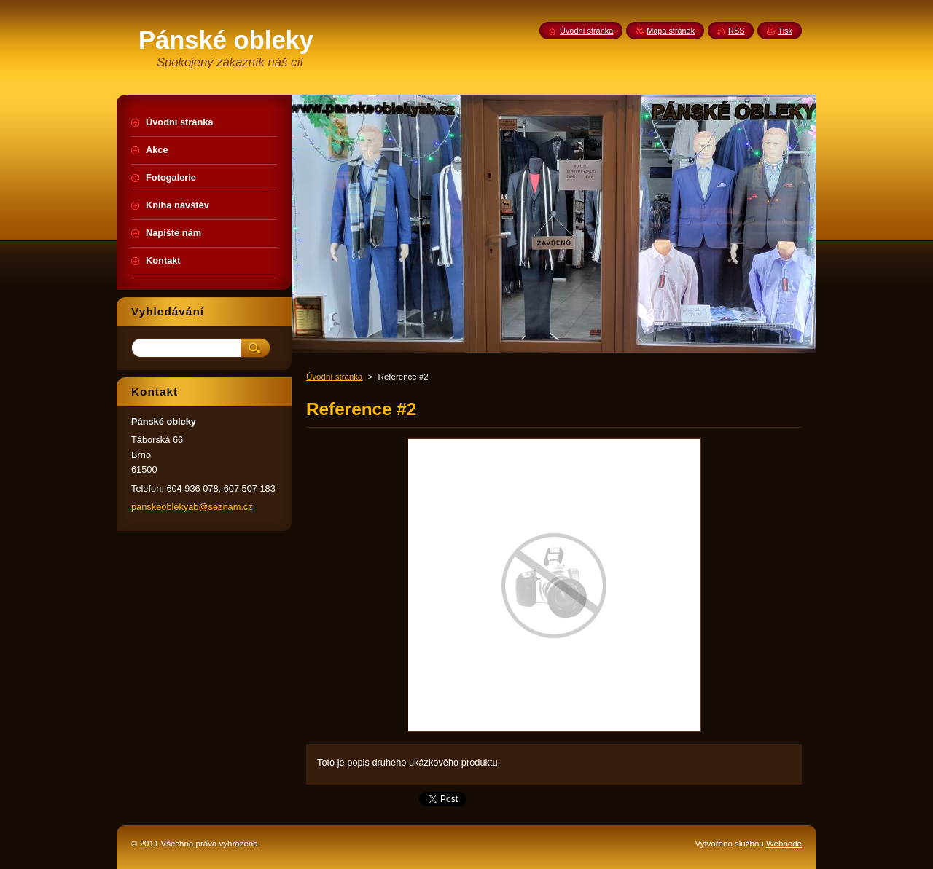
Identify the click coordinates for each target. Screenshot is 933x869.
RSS (736, 30)
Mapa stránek (671, 30)
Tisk (785, 30)
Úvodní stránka (334, 376)
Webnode (784, 843)
